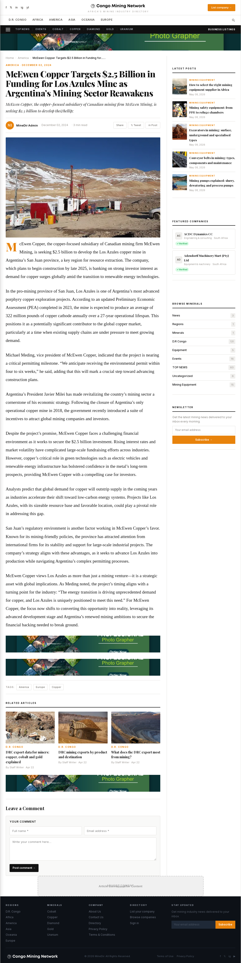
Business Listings (221, 29)
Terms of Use (165, 956)
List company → (221, 7)
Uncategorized (182, 376)
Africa (37, 19)
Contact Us (96, 917)
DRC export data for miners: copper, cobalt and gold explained (27, 757)
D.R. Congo (17, 19)
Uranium (126, 29)
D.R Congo (179, 341)
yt (27, 7)
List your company (142, 911)
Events (41, 29)
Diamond (93, 29)
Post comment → (24, 867)
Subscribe (225, 924)
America (55, 19)
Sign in (134, 923)
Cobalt (58, 29)
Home (10, 58)
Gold (110, 29)
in (16, 7)
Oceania (88, 19)
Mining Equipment (184, 384)
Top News (22, 29)
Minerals (178, 332)
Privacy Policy (98, 929)
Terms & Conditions (102, 934)
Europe (106, 19)
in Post (152, 125)
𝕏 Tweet (136, 125)
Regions (178, 324)
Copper (75, 29)
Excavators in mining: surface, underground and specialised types (210, 135)
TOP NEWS (179, 367)
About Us (95, 911)
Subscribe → (203, 439)
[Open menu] (9, 29)
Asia (71, 19)
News (176, 315)
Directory (95, 923)
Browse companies (143, 917)
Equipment (179, 350)
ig (22, 7)
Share (120, 125)
